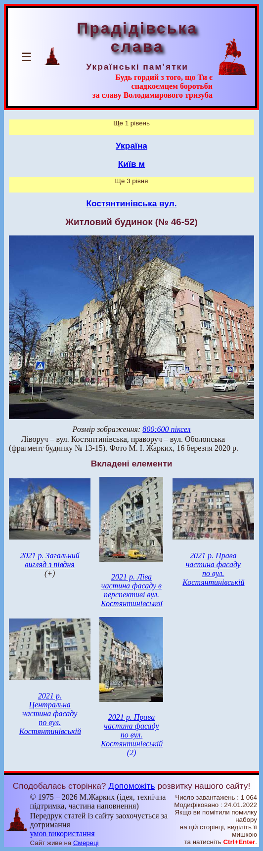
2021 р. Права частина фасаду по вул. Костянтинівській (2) (132, 735)
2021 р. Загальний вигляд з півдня (49, 560)
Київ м (131, 164)
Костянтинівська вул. (131, 203)
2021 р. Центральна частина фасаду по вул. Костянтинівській (50, 713)
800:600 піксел (166, 429)
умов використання (62, 833)
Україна (131, 146)
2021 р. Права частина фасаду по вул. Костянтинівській (213, 568)
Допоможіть (131, 786)
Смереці (86, 843)
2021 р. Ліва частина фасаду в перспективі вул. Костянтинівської (132, 590)
